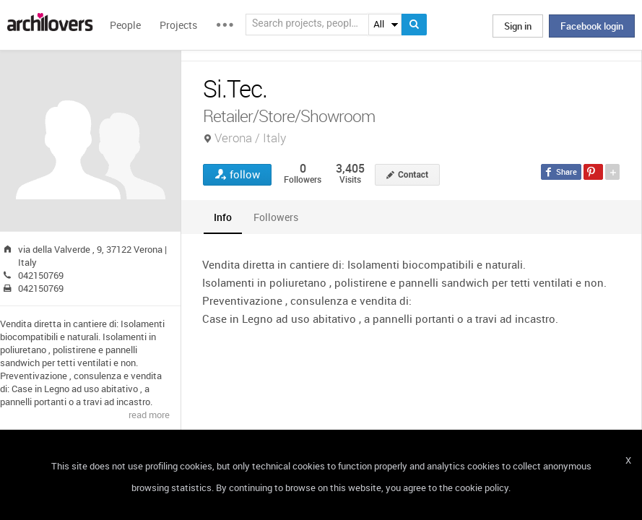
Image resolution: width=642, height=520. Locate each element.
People (125, 25)
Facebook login (591, 26)
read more (149, 414)
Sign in (518, 26)
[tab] (223, 217)
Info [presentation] (223, 217)
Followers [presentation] (275, 217)
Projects (178, 25)
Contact (413, 175)
